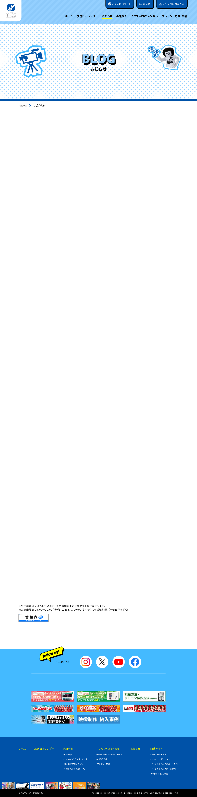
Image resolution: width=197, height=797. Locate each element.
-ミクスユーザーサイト (160, 759)
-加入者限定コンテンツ (73, 764)
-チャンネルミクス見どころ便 (75, 759)
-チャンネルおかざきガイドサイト (164, 764)
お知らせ (107, 16)
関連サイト (156, 748)
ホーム (69, 16)
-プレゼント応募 (103, 764)
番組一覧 (68, 748)
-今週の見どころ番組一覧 (74, 769)
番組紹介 (121, 16)
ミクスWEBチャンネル (144, 16)
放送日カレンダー (87, 16)
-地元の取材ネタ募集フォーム (109, 754)
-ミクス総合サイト (158, 754)
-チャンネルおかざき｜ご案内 (163, 769)
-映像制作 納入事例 (159, 773)
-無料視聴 (67, 754)
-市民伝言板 (101, 759)
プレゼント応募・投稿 (174, 16)
